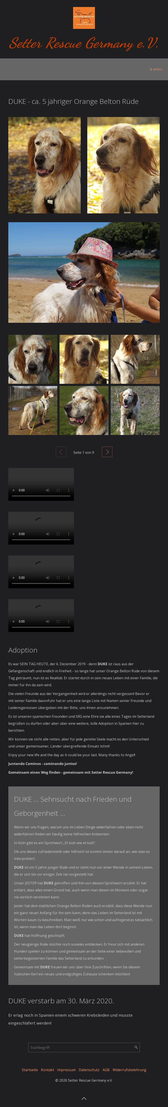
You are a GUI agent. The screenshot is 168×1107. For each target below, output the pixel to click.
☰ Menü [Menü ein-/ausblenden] (156, 69)
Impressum (66, 1069)
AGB (106, 1069)
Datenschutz (89, 1069)
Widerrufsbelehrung (129, 1069)
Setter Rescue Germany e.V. (84, 42)
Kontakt (47, 1069)
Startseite (30, 1069)
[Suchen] (136, 1047)
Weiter (107, 452)
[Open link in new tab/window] (84, 272)
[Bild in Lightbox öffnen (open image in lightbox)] (44, 165)
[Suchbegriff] (84, 1047)
